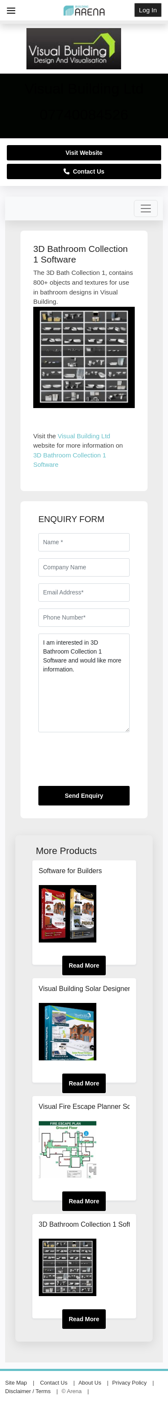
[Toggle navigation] (146, 208)
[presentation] (103, 762)
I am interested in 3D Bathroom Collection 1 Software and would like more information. (84, 683)
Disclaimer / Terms (28, 1391)
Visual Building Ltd (84, 436)
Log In (148, 10)
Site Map (16, 1382)
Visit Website (84, 152)
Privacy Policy (129, 1382)
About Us (89, 1382)
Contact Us (84, 171)
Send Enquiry (84, 795)
